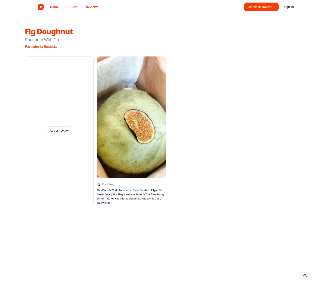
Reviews (92, 7)
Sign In (289, 7)
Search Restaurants (261, 7)
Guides (72, 7)
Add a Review (59, 131)
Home (54, 7)
